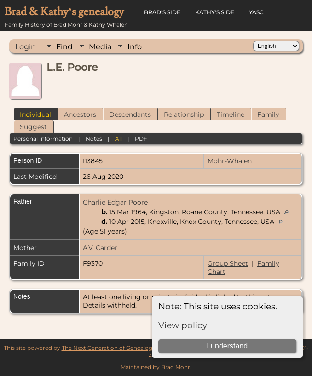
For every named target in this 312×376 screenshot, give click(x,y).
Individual (35, 114)
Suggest (33, 127)
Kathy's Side (214, 12)
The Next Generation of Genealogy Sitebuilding (126, 347)
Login (25, 46)
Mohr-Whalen (230, 161)
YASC (256, 12)
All (118, 138)
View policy (182, 325)
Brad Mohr (175, 367)
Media (100, 46)
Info (134, 46)
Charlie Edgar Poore (115, 202)
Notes (94, 138)
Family (268, 114)
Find (64, 46)
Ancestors (80, 114)
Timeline (230, 114)
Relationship (184, 114)
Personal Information (43, 138)
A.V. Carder (100, 248)
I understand (227, 346)
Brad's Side (162, 12)
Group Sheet (228, 263)
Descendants (130, 114)
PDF (141, 138)
